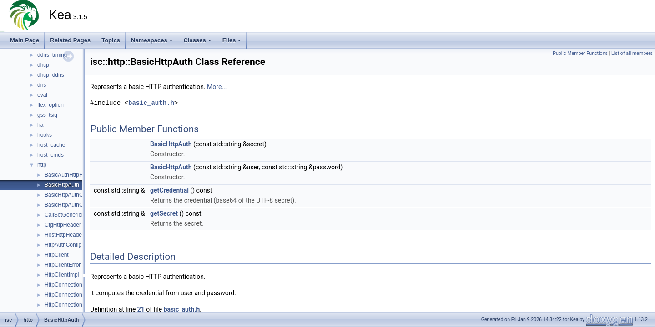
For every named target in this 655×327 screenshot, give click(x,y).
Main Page (24, 40)
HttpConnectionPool (69, 305)
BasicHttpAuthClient (69, 195)
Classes (198, 40)
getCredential (169, 190)
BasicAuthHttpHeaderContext (80, 175)
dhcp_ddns (50, 75)
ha (40, 125)
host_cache (51, 145)
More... (217, 86)
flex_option (50, 105)
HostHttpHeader (64, 235)
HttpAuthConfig (63, 245)
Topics (110, 40)
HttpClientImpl (62, 275)
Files (232, 40)
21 (141, 309)
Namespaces (152, 40)
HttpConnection (63, 285)
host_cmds (50, 155)
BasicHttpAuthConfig (70, 205)
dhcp (43, 65)
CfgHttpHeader (63, 225)
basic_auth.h (151, 103)
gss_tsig (47, 115)
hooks (44, 135)
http (41, 165)
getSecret (164, 213)
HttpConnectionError (69, 295)
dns (41, 85)
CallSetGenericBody (69, 215)
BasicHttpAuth (62, 185)
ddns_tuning (52, 55)
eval (42, 95)
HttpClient (57, 255)
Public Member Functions (580, 53)
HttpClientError (63, 265)
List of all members (632, 53)
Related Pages (70, 40)
